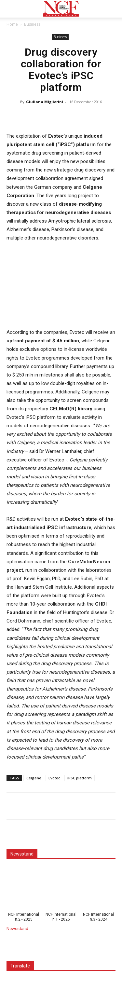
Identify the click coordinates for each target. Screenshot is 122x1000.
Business (32, 24)
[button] (11, 9)
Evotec (54, 777)
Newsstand (17, 928)
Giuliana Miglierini (44, 101)
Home (12, 24)
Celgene (33, 777)
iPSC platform (79, 777)
